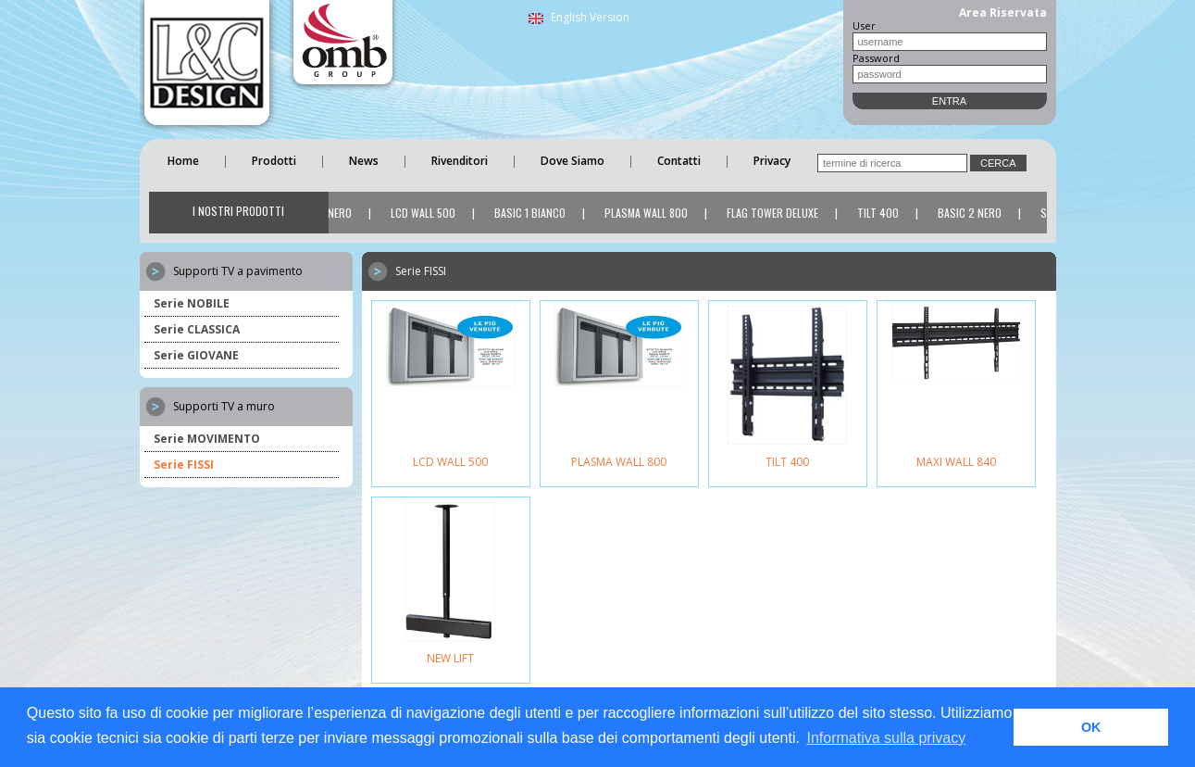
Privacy (771, 161)
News (364, 161)
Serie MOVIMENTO (207, 438)
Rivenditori (459, 161)
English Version (579, 17)
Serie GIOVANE (196, 355)
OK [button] (1091, 727)
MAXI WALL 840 (956, 462)
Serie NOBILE (192, 303)
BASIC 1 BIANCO (531, 212)
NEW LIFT (450, 658)
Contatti (679, 161)
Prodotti (274, 161)
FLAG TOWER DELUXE (774, 212)
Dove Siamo (572, 161)
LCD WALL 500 (424, 212)
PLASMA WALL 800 (648, 212)
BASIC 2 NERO (971, 212)
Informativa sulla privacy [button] (886, 738)
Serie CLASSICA (197, 329)
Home (183, 161)
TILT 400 (880, 212)
